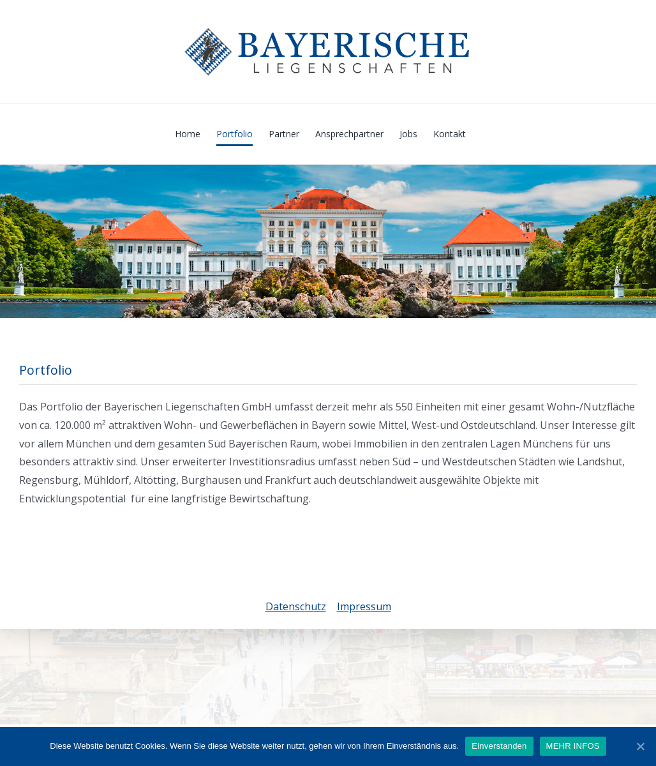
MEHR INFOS (573, 746)
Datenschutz (295, 606)
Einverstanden (499, 746)
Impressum (364, 606)
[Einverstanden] (640, 746)
